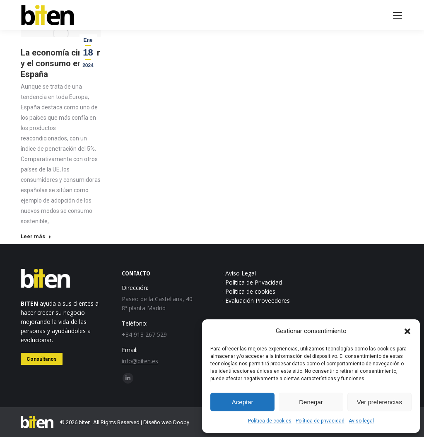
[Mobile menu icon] (397, 15)
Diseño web (157, 422)
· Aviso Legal (239, 273)
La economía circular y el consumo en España (60, 63)
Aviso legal (361, 421)
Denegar (311, 402)
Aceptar (242, 402)
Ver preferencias (379, 402)
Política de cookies (270, 421)
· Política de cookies (248, 291)
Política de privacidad (320, 421)
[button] (407, 331)
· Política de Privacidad (252, 282)
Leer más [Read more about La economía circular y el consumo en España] (36, 236)
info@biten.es (140, 361)
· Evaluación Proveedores (256, 300)
